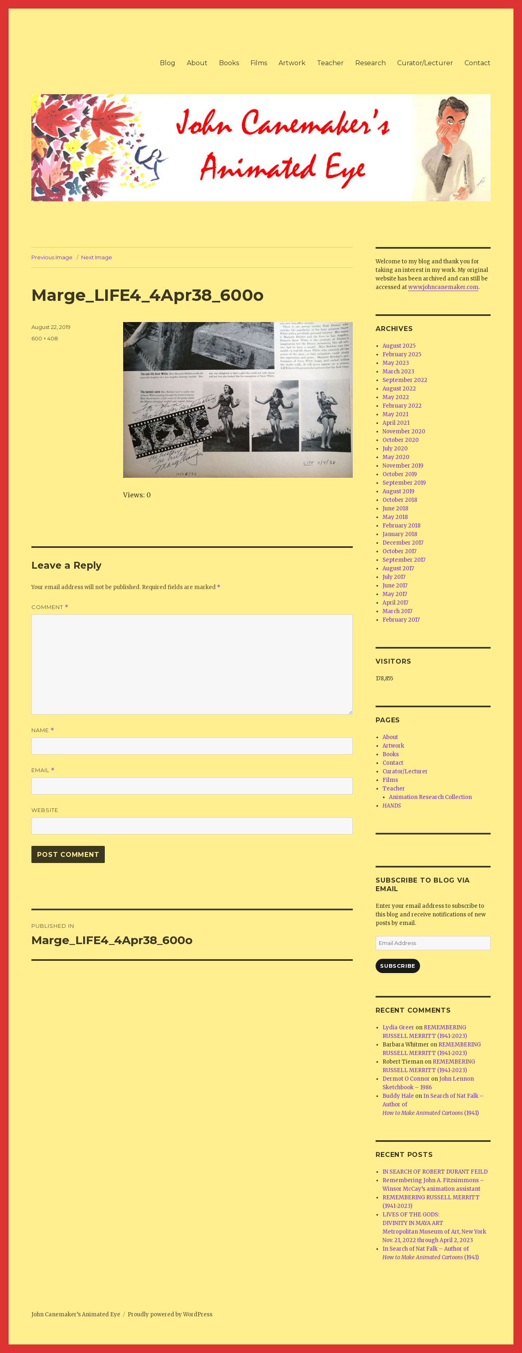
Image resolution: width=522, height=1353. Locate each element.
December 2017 (403, 542)
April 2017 (395, 602)
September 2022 (405, 380)
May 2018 (395, 517)
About (197, 63)
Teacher (330, 63)
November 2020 (404, 431)
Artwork (292, 63)
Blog (167, 63)
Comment (50, 607)
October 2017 (399, 551)
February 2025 (402, 354)
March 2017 (397, 611)
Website (44, 810)
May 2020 (396, 457)
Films (258, 63)
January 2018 (400, 534)
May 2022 (396, 397)
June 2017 (395, 585)
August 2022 (399, 388)
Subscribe (397, 965)
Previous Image (52, 257)
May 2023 (396, 363)
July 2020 (395, 448)
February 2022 (402, 405)
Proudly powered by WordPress (170, 1314)
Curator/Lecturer (425, 63)
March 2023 (398, 371)
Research (370, 63)
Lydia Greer (398, 1027)
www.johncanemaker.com (443, 287)
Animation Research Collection (430, 797)
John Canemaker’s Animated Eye (75, 1314)
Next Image (96, 257)
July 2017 (394, 577)
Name (42, 730)
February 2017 (401, 619)
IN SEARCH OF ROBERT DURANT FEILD (435, 1171)
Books (229, 63)
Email (43, 770)
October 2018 (400, 500)
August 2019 (398, 491)
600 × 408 (44, 338)
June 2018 (395, 508)
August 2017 (398, 568)
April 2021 (396, 422)
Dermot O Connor (406, 1078)
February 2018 (401, 525)
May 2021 (395, 414)
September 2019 (404, 482)
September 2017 (404, 559)
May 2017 (395, 594)
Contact (477, 63)
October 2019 (400, 474)
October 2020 (401, 440)
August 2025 (399, 345)
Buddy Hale (398, 1096)
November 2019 (403, 465)
